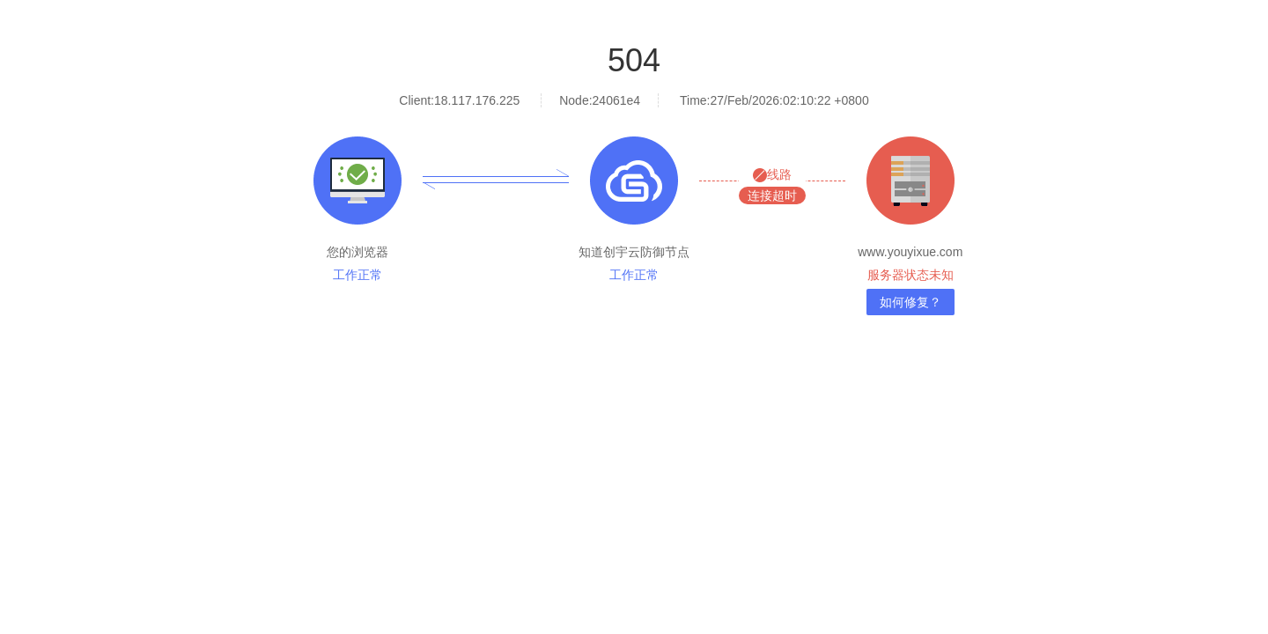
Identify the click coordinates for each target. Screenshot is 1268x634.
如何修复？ (910, 302)
